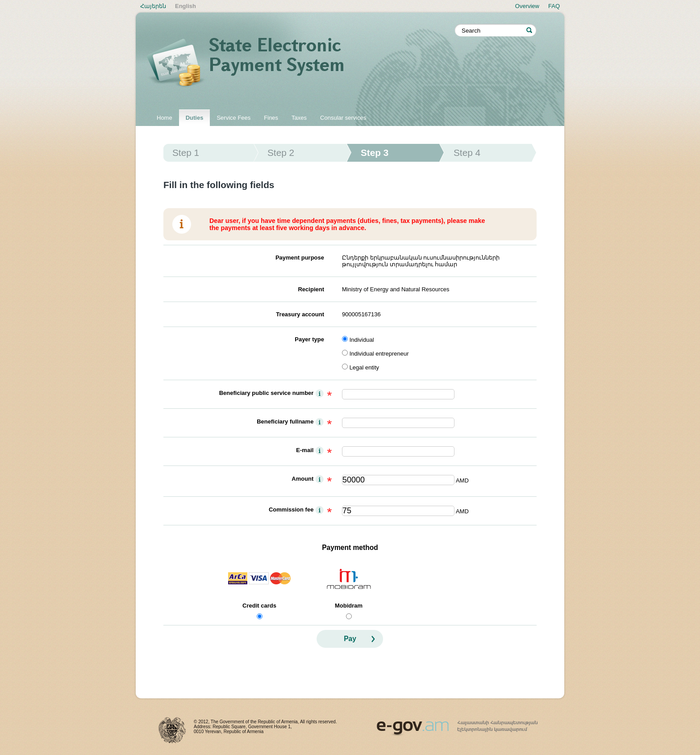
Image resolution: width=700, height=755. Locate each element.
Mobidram (348, 605)
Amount (302, 478)
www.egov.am (457, 724)
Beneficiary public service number (266, 393)
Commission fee (291, 509)
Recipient (311, 289)
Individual (362, 339)
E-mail (304, 450)
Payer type (309, 339)
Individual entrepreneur (379, 353)
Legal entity (364, 367)
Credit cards (259, 605)
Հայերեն (153, 6)
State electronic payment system (301, 63)
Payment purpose (299, 257)
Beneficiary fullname (285, 421)
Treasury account (300, 314)
